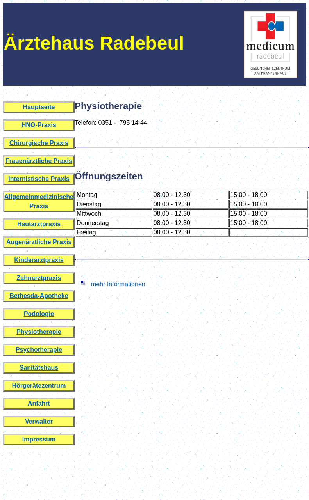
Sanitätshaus (39, 367)
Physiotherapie (38, 331)
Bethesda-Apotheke (38, 296)
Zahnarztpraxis (39, 278)
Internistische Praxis (39, 179)
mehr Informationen (118, 284)
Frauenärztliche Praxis (38, 161)
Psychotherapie (39, 349)
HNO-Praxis (38, 125)
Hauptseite (39, 107)
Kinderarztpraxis (38, 260)
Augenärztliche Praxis (38, 242)
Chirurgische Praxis (38, 143)
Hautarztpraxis (39, 224)
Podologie (39, 313)
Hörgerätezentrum (39, 385)
